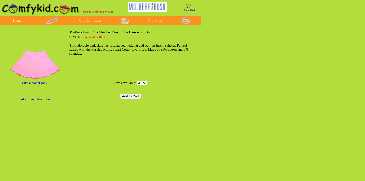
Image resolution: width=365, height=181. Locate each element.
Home (17, 20)
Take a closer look (34, 83)
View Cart (189, 10)
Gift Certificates (90, 20)
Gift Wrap (155, 20)
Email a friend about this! (34, 99)
